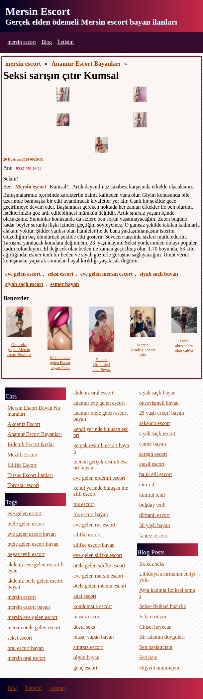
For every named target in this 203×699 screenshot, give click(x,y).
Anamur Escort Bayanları (85, 63)
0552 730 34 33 (28, 168)
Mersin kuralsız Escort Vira (143, 350)
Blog (47, 42)
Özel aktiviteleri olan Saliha (184, 346)
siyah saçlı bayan (159, 274)
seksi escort (60, 274)
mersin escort (21, 42)
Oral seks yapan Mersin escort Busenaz (19, 349)
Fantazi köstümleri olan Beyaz (101, 364)
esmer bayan (64, 284)
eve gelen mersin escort (106, 274)
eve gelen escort (23, 274)
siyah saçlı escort (24, 284)
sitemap (58, 688)
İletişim (65, 42)
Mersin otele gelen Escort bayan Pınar (60, 362)
